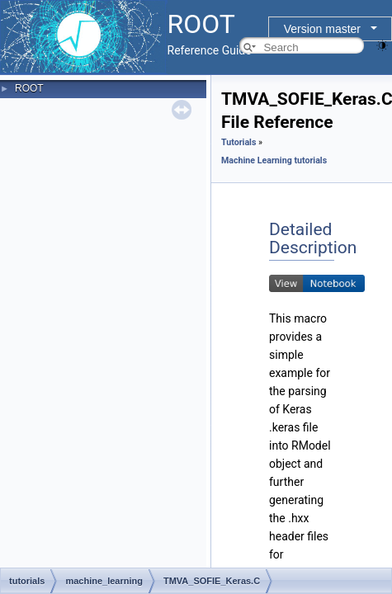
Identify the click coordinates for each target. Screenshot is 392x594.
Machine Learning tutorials (274, 160)
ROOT (29, 88)
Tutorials (238, 142)
